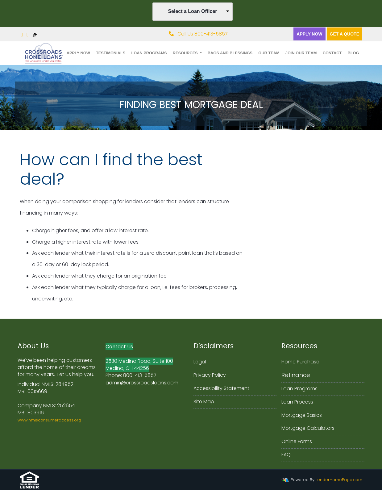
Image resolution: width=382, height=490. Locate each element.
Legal (199, 361)
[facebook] (22, 34)
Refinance (295, 375)
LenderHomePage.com (339, 479)
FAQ (286, 454)
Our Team (268, 53)
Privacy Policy (209, 375)
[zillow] (34, 34)
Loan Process (297, 401)
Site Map (203, 401)
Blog (353, 53)
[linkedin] (27, 34)
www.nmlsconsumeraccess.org (49, 420)
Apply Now (309, 33)
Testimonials (110, 53)
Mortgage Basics (301, 415)
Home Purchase (300, 361)
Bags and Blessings (230, 53)
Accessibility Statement (221, 388)
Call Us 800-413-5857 (198, 33)
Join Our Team (301, 53)
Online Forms (296, 441)
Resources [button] (186, 53)
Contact (332, 53)
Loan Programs (149, 53)
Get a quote (344, 33)
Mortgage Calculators (307, 428)
